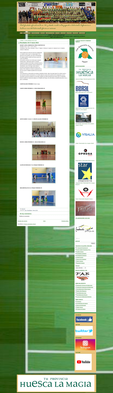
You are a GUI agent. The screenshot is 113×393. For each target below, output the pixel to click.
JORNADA (42, 33)
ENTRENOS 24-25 (35, 33)
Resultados (29, 210)
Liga (26, 210)
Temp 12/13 (35, 210)
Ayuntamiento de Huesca (82, 303)
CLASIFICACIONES (50, 33)
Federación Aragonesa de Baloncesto (85, 287)
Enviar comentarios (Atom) (30, 224)
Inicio (44, 221)
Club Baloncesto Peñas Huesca (84, 289)
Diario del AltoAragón (81, 305)
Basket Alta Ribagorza (81, 291)
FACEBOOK (63, 33)
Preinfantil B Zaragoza (81, 255)
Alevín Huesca (80, 261)
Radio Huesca (80, 307)
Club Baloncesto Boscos (82, 294)
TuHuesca (79, 301)
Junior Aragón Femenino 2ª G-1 (84, 249)
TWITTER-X (69, 33)
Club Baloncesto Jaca (81, 293)
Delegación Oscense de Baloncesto (84, 285)
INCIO (21, 33)
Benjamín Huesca (80, 263)
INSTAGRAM (75, 33)
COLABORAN (82, 33)
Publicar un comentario (24, 216)
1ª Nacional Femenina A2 (82, 247)
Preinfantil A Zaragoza (81, 253)
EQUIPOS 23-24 (27, 33)
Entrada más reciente (22, 221)
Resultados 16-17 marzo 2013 (29, 42)
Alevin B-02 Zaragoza (81, 259)
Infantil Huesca (80, 257)
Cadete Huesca (80, 251)
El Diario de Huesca (81, 309)
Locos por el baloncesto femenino (84, 296)
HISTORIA (57, 33)
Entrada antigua (65, 221)
